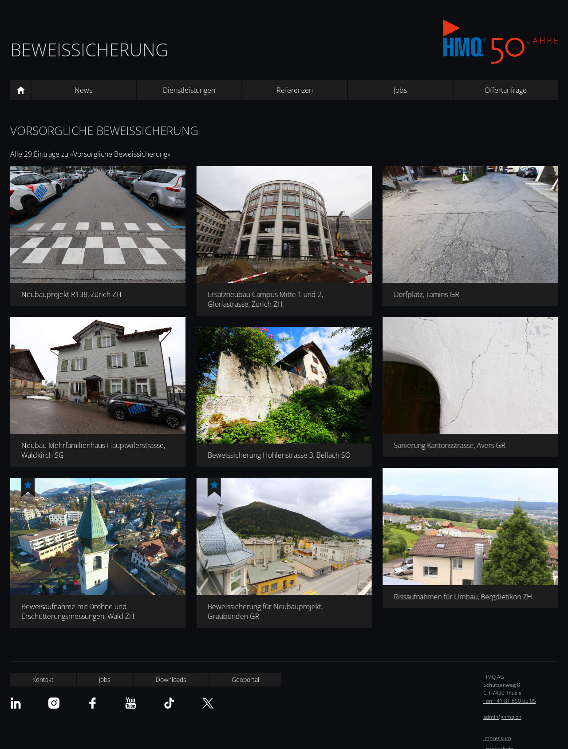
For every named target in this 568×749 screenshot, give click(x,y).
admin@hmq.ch (502, 717)
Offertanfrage (506, 90)
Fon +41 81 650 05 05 (509, 701)
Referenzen (294, 90)
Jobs (400, 90)
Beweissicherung (89, 49)
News (83, 90)
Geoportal (245, 679)
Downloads (171, 679)
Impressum (497, 738)
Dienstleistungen (189, 90)
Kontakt (43, 679)
